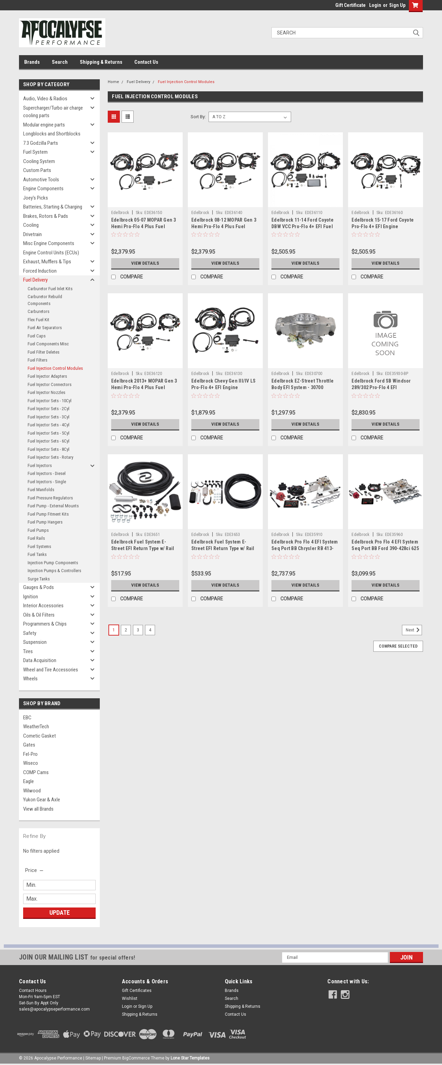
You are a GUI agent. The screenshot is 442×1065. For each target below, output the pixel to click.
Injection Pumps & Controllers (54, 570)
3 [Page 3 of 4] (138, 630)
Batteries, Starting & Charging (52, 207)
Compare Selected (398, 646)
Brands (32, 62)
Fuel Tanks (37, 554)
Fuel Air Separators (45, 327)
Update (59, 912)
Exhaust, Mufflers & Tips (47, 261)
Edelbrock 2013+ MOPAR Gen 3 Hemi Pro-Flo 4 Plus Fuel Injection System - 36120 (144, 387)
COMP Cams (36, 772)
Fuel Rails (36, 538)
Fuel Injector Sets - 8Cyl (48, 449)
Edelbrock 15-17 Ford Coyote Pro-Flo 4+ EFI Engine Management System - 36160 (383, 226)
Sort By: (198, 116)
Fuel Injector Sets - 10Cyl (49, 400)
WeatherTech (36, 726)
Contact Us (146, 62)
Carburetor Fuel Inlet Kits (50, 288)
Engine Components (43, 188)
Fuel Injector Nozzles (46, 392)
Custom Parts (37, 170)
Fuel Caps (37, 335)
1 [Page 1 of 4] (114, 630)
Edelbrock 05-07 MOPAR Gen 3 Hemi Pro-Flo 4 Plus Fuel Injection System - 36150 (143, 226)
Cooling (31, 225)
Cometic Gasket (39, 736)
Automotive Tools (41, 179)
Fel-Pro (30, 754)
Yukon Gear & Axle (41, 800)
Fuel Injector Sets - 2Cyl (48, 408)
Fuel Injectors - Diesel (47, 473)
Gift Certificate (350, 5)
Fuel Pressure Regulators (50, 497)
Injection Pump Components (53, 562)
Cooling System (39, 161)
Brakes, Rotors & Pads (45, 216)
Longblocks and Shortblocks (51, 134)
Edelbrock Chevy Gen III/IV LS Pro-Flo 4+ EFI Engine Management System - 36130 (223, 387)
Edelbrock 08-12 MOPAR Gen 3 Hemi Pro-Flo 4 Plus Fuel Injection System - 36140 (223, 226)
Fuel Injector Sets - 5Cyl (48, 433)
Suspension (35, 642)
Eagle (28, 781)
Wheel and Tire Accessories (50, 670)
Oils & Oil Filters (39, 615)
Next (414, 630)
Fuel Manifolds (41, 489)
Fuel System (35, 152)
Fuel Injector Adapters (47, 376)
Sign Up (397, 5)
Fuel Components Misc (48, 343)
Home (113, 82)
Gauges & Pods (38, 587)
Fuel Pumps (38, 530)
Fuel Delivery (35, 280)
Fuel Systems (39, 546)
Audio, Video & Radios (45, 98)
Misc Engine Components (48, 243)
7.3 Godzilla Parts (40, 143)
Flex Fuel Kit (38, 319)
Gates (29, 745)
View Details (145, 263)
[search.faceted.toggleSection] (34, 870)
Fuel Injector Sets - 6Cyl (48, 441)
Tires (28, 651)
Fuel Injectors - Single (47, 481)
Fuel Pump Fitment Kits (48, 514)
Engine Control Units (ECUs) (51, 253)
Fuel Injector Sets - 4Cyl (48, 424)
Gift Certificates (137, 990)
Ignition (30, 597)
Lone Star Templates (190, 1058)
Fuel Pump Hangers (45, 522)
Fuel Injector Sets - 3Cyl (48, 416)
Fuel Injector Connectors (49, 384)
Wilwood (32, 791)
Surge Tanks (39, 578)
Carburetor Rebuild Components (45, 300)
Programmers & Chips (45, 624)
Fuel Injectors (40, 465)
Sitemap (93, 1058)
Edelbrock (120, 212)
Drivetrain (32, 234)
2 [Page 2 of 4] (126, 630)
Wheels (30, 679)
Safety (29, 633)
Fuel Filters (37, 360)
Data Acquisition (39, 660)
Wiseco (30, 763)
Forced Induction (40, 271)
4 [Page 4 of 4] (150, 630)
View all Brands (38, 809)
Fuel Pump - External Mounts (53, 505)
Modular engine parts (44, 125)
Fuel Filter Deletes (43, 352)
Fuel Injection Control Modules (55, 368)
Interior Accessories (43, 605)
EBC (27, 717)
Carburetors (38, 311)
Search (60, 62)
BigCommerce (136, 1058)
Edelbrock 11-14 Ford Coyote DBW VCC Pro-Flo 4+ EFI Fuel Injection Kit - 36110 (302, 226)
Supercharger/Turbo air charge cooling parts (53, 112)
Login (375, 5)
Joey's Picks (35, 198)
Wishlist (129, 998)
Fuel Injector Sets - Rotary (50, 457)
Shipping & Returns (101, 62)
